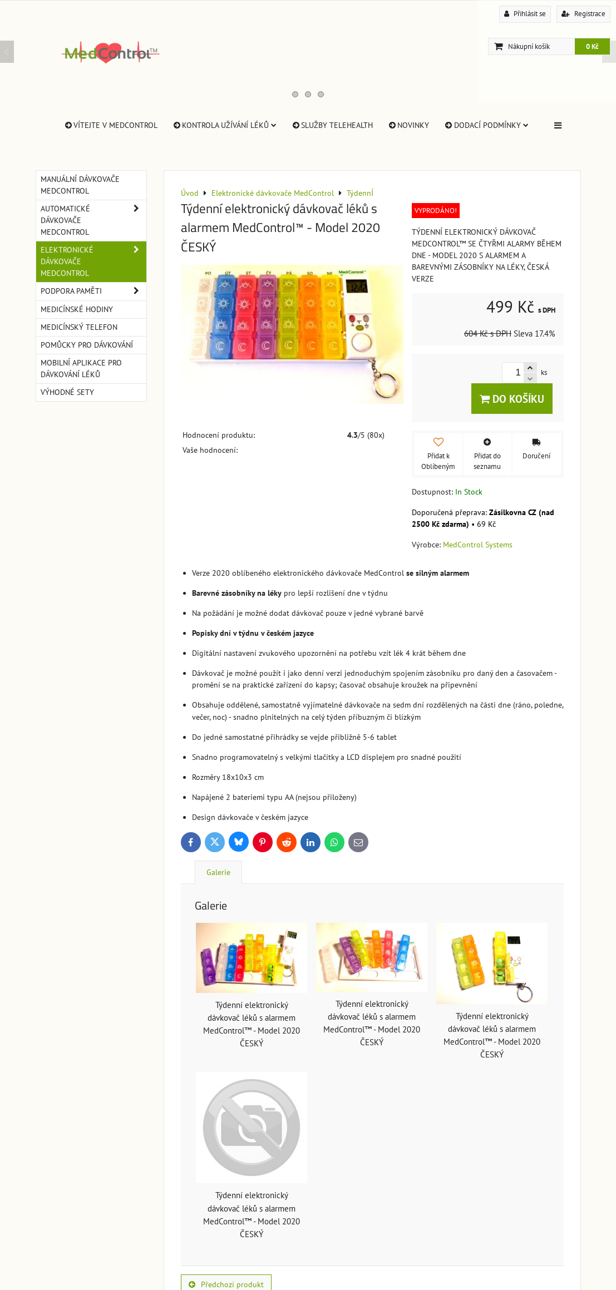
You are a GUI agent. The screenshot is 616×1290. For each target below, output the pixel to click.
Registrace (583, 13)
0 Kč (592, 46)
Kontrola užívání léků (224, 125)
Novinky (408, 125)
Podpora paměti (93, 291)
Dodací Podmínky (485, 125)
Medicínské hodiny (77, 309)
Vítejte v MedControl (110, 125)
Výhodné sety (67, 392)
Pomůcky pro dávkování (87, 345)
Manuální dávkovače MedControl (80, 185)
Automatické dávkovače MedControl (93, 220)
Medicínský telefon (79, 327)
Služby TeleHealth (332, 125)
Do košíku (512, 399)
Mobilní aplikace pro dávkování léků (81, 368)
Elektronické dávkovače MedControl (93, 261)
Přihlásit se (525, 13)
